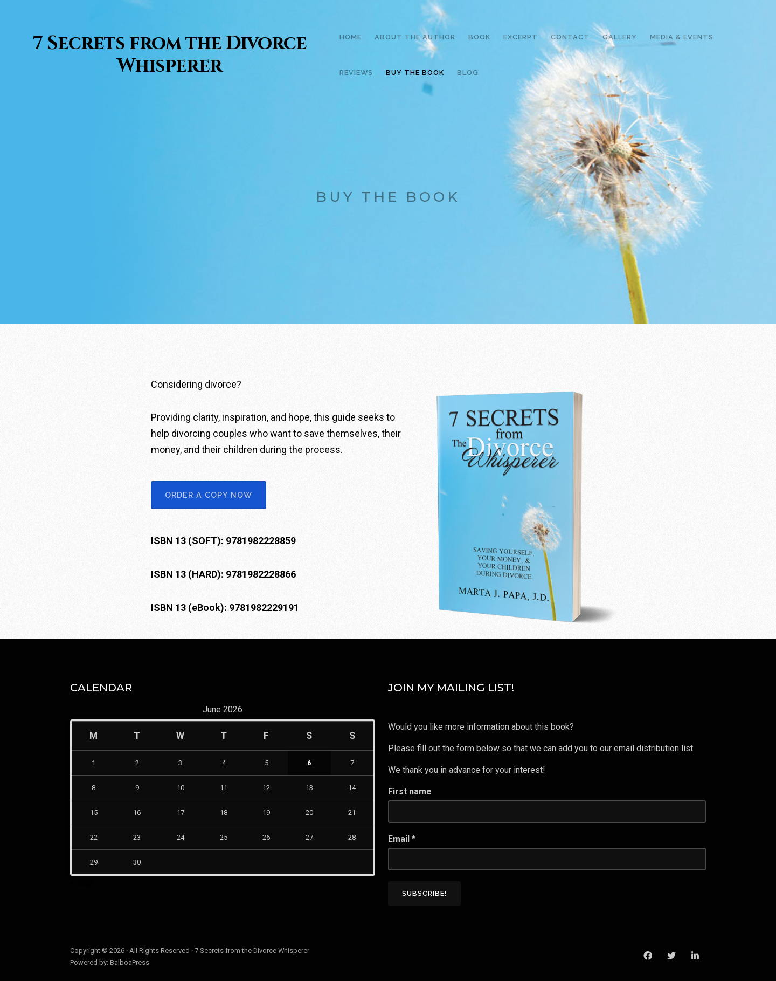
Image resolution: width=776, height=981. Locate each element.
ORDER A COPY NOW (208, 494)
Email (401, 839)
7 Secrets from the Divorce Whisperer (170, 55)
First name (410, 791)
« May (81, 882)
